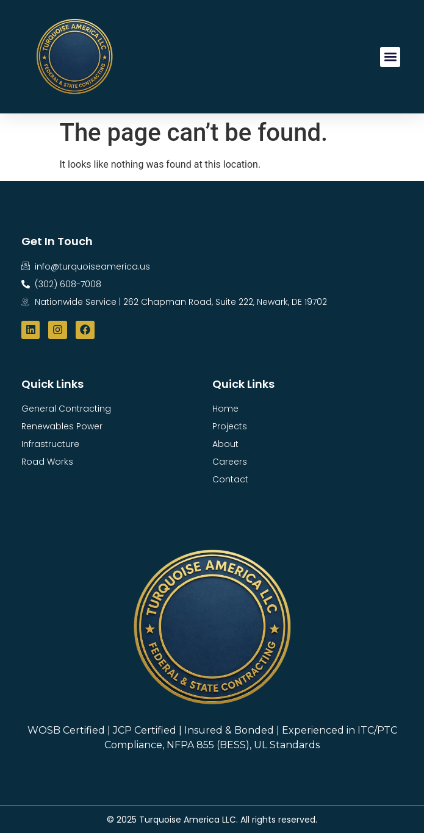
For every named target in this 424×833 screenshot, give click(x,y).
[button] (390, 57)
